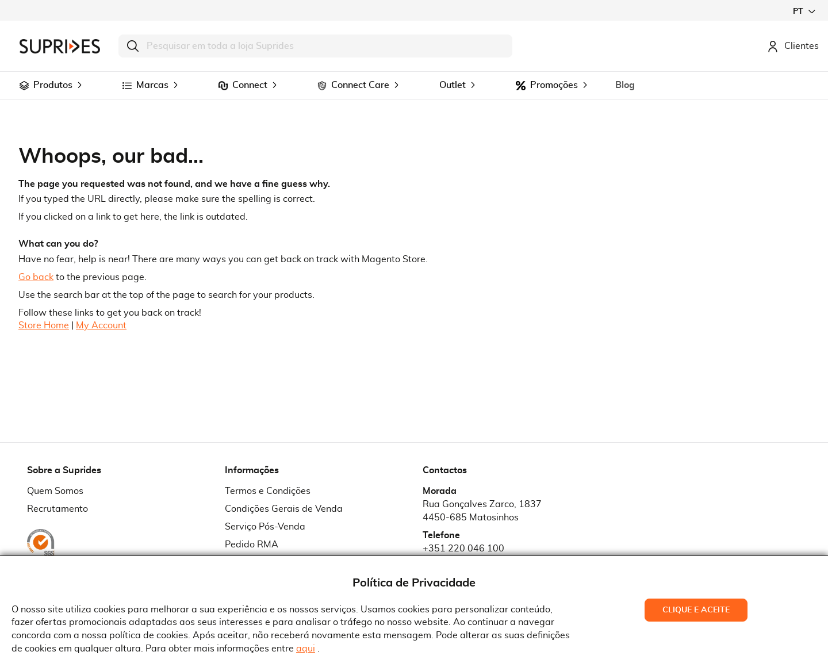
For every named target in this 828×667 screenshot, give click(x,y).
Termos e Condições (267, 491)
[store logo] (60, 46)
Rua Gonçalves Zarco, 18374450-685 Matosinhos (482, 511)
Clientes (793, 46)
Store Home (43, 325)
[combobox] (315, 45)
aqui (305, 648)
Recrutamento (57, 508)
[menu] (414, 85)
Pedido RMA (251, 544)
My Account (101, 325)
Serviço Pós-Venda (265, 526)
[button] (804, 11)
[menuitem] (24, 85)
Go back (35, 277)
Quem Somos (55, 491)
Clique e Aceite (696, 610)
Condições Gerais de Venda (284, 508)
